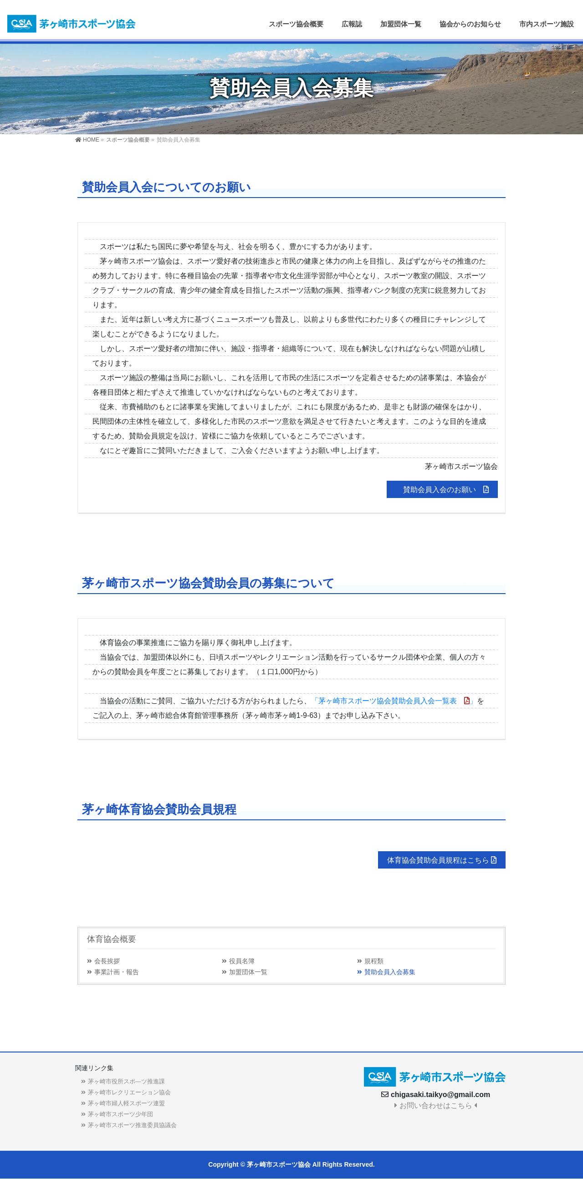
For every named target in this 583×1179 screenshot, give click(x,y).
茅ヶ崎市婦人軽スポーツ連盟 (126, 1103)
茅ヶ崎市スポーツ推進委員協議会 (132, 1125)
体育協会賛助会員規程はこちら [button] (441, 860)
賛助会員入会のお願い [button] (446, 489)
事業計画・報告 (116, 972)
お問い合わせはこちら (435, 1105)
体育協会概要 (111, 939)
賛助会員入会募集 (389, 972)
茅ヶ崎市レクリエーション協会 (129, 1092)
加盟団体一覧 (248, 972)
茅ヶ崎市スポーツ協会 (279, 1164)
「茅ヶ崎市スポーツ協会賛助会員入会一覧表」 (394, 701)
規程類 (374, 961)
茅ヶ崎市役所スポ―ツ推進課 (126, 1081)
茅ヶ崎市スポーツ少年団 (120, 1114)
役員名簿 (242, 961)
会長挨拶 (107, 961)
